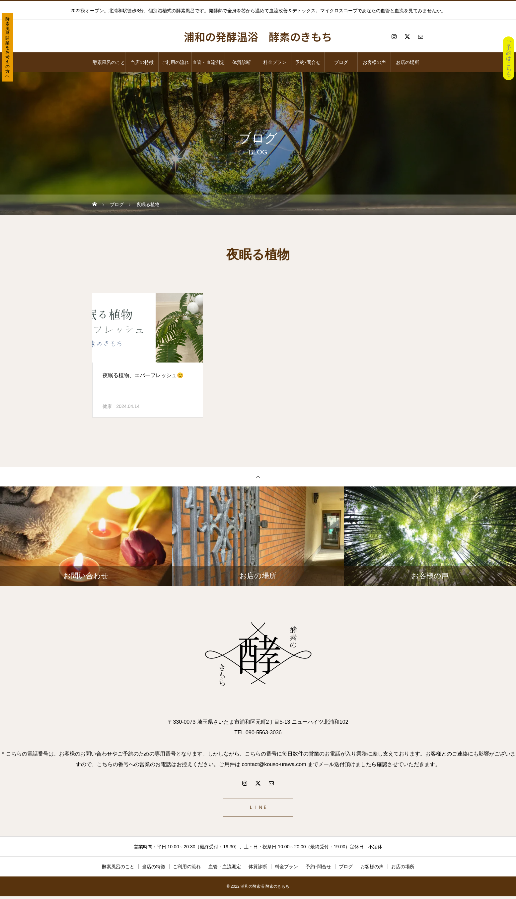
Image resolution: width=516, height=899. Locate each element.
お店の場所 (407, 62)
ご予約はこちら (508, 58)
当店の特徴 (142, 62)
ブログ (341, 62)
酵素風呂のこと (109, 62)
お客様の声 (374, 62)
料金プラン (274, 62)
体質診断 (241, 62)
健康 (107, 406)
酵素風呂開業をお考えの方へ (7, 48)
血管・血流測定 (208, 62)
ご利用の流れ (175, 62)
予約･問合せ (308, 62)
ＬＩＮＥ (258, 809)
